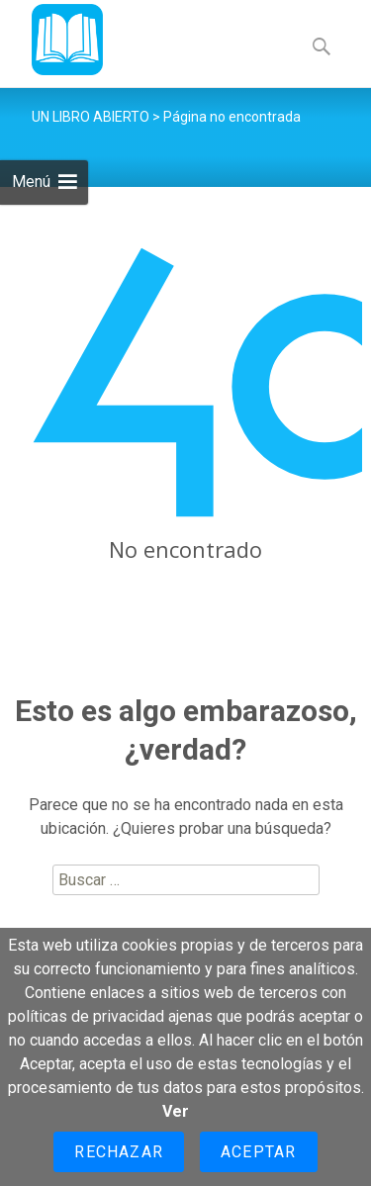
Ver (175, 1111)
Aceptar (258, 1151)
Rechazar (118, 1151)
